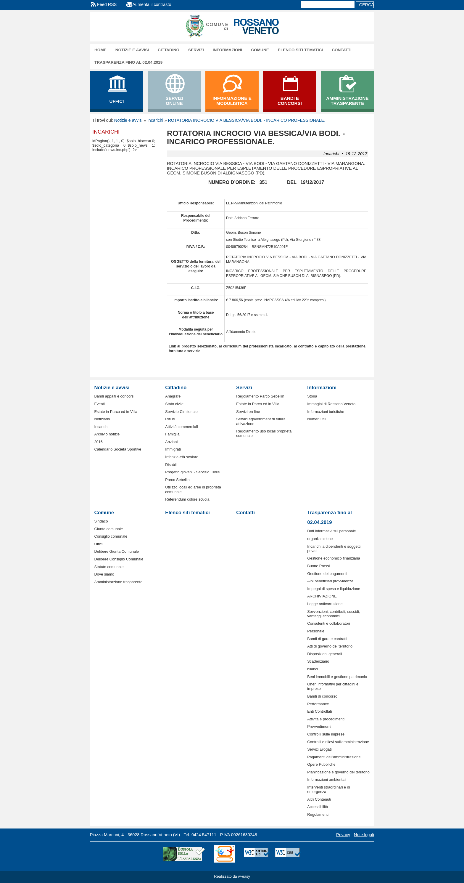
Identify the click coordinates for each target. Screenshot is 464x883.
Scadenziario (318, 661)
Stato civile (174, 404)
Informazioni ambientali (326, 779)
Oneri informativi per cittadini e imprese (332, 686)
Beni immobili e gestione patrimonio (337, 676)
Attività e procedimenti (325, 719)
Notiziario (102, 419)
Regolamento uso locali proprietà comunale (263, 433)
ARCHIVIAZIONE (322, 596)
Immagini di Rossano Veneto (331, 404)
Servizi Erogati (319, 749)
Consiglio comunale (110, 536)
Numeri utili (316, 419)
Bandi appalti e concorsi (114, 396)
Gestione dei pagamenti (327, 573)
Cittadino (168, 50)
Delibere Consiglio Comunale (118, 559)
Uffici (98, 544)
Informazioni (227, 50)
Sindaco (101, 521)
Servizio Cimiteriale (181, 411)
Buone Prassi (318, 566)
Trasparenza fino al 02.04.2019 (128, 62)
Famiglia (172, 434)
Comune (260, 50)
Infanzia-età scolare (181, 457)
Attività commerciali (181, 426)
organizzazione (320, 538)
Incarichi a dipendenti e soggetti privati (333, 548)
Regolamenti (317, 814)
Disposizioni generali (324, 654)
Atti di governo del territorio (329, 646)
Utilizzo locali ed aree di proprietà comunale (193, 489)
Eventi (99, 404)
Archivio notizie (107, 434)
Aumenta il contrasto (151, 4)
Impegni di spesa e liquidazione (333, 588)
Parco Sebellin (177, 479)
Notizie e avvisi (132, 50)
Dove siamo (104, 574)
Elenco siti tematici (300, 50)
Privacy (343, 834)
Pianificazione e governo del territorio (338, 772)
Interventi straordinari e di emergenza (328, 789)
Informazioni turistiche (325, 411)
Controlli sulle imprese (325, 734)
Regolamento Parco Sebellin (260, 396)
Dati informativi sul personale (331, 531)
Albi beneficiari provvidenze (330, 581)
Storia (312, 396)
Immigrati (173, 449)
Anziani (171, 442)
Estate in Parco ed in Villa (115, 411)
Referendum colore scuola (187, 499)
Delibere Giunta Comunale (116, 551)
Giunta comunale (108, 529)
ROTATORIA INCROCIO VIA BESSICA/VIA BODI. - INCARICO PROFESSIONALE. (246, 120)
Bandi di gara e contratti (327, 639)
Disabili (171, 464)
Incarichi (155, 120)
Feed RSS (107, 4)
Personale (315, 631)
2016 (98, 442)
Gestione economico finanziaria (333, 558)
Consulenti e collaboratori (328, 623)
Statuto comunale (109, 567)
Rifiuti (170, 419)
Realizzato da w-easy (232, 876)
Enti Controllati (319, 711)
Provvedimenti (319, 726)
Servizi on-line (248, 411)
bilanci (312, 669)
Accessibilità (317, 807)
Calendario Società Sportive (117, 449)
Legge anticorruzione (325, 604)
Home (100, 50)
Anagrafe (173, 396)
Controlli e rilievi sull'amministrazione (338, 742)
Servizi (196, 50)
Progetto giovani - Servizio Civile (192, 472)
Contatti (342, 50)
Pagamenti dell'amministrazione (333, 757)
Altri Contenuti (319, 799)
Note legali (364, 834)
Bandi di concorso (322, 696)
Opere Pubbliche (321, 764)
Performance (318, 704)
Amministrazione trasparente (118, 582)
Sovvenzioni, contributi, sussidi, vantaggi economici (333, 613)
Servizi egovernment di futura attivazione (260, 421)
